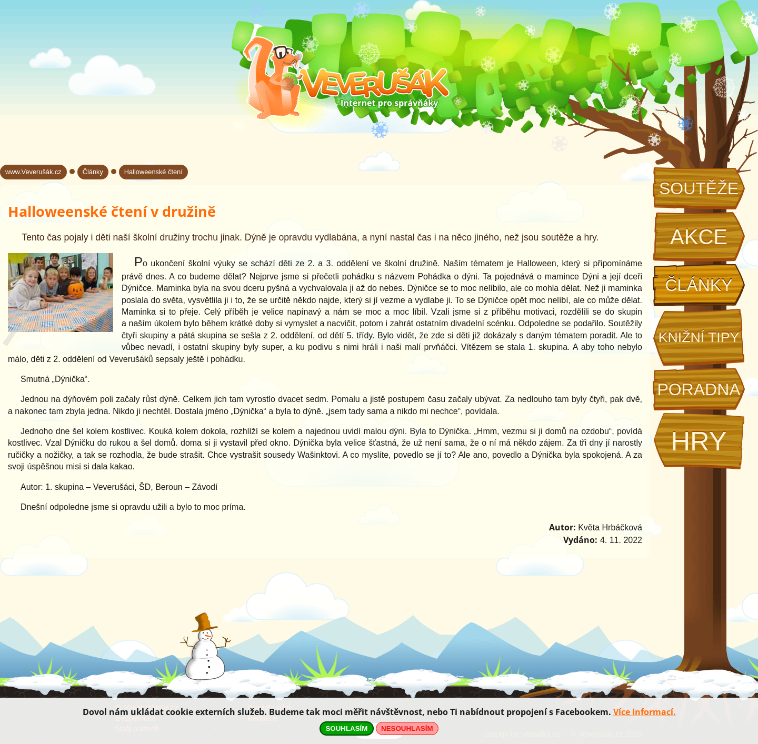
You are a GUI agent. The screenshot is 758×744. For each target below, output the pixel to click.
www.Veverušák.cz (33, 172)
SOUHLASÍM (346, 728)
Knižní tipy (699, 337)
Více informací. (644, 712)
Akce (698, 236)
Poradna (698, 389)
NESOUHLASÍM (407, 728)
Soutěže (699, 188)
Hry (698, 441)
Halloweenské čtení (153, 172)
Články (698, 285)
